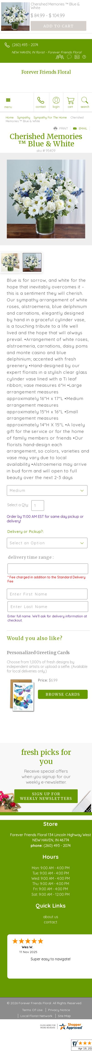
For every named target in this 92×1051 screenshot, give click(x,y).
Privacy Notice (59, 1010)
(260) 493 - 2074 (25, 44)
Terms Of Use (32, 1010)
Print (61, 128)
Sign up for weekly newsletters (46, 796)
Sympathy (23, 117)
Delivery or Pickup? (25, 531)
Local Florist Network (36, 1016)
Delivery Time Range (29, 557)
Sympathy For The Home (50, 117)
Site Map (64, 1016)
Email (80, 128)
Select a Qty (17, 505)
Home (10, 117)
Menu (8, 107)
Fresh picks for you (46, 766)
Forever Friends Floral (46, 72)
